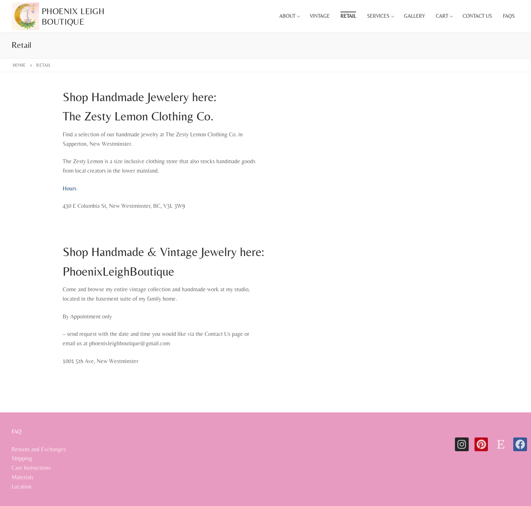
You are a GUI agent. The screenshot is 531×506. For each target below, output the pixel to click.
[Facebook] (520, 444)
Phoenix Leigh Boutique (73, 16)
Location (22, 486)
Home (19, 65)
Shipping (22, 458)
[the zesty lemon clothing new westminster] (368, 184)
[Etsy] (500, 444)
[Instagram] (462, 444)
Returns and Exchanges (39, 449)
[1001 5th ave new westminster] (368, 339)
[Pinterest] (481, 444)
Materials (22, 477)
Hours (69, 188)
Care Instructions (31, 467)
